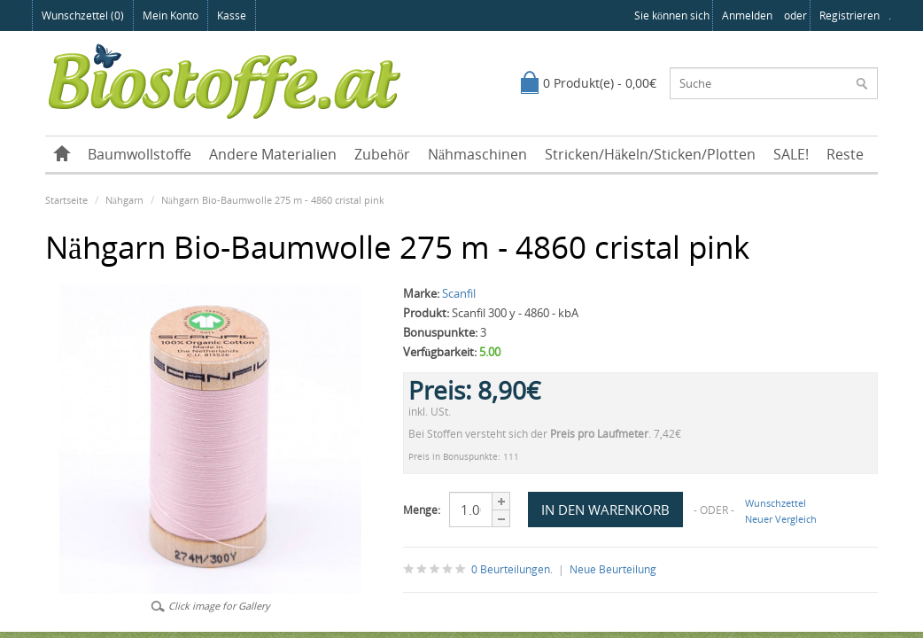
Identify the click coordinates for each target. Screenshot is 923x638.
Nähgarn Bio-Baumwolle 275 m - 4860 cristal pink (272, 199)
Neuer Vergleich (781, 518)
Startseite (66, 199)
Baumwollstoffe (139, 154)
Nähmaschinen (477, 154)
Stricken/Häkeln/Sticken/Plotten (650, 154)
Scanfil (459, 293)
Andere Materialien (273, 154)
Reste (845, 154)
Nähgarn (124, 199)
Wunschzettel (775, 503)
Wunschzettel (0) (83, 15)
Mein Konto (170, 15)
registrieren (849, 15)
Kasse (231, 15)
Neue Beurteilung (613, 569)
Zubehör (382, 154)
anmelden (747, 15)
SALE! (791, 154)
